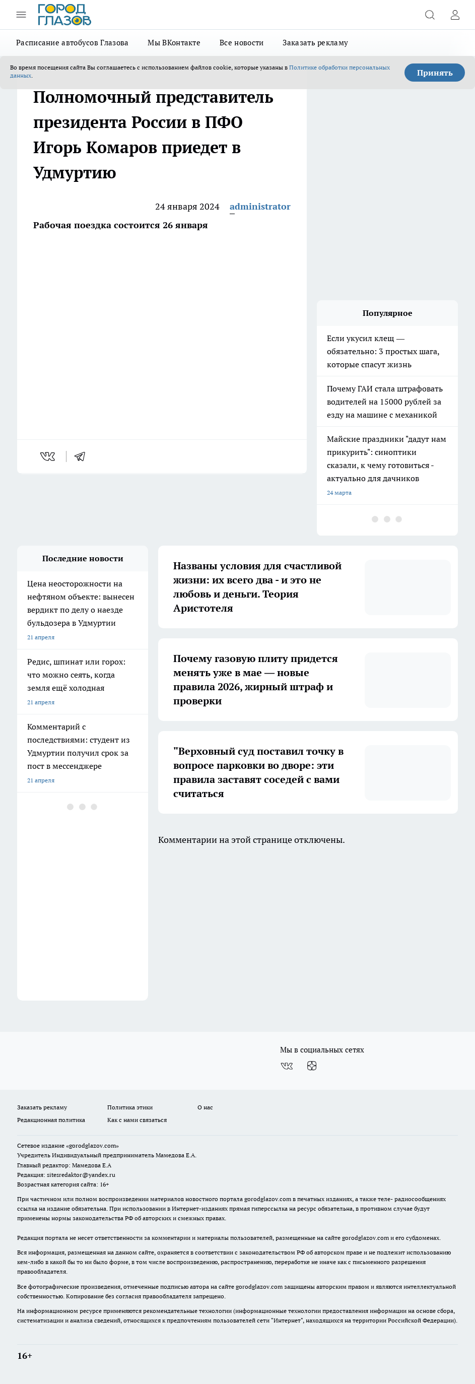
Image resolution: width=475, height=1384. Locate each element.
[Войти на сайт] (455, 15)
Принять (435, 73)
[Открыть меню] (21, 15)
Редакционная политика (51, 1120)
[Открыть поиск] (430, 15)
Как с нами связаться (137, 1120)
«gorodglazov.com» (92, 1145)
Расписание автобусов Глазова (72, 42)
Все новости (241, 42)
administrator (260, 206)
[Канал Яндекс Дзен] (311, 1066)
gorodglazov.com (267, 1199)
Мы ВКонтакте (174, 42)
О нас (205, 1107)
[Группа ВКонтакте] (286, 1066)
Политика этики (130, 1107)
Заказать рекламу (315, 42)
